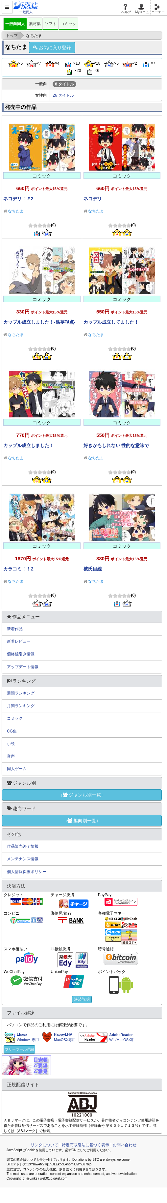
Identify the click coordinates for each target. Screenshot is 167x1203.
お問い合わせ (124, 1145)
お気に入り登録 (52, 47)
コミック (68, 23)
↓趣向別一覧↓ (82, 820)
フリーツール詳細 (19, 1049)
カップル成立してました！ (111, 322)
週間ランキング (21, 693)
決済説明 (82, 999)
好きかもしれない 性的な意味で (116, 445)
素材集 (35, 23)
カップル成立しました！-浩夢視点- (39, 322)
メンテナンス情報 (22, 859)
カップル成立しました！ (28, 445)
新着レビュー (19, 641)
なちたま (16, 211)
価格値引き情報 (21, 654)
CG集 (12, 731)
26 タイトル (63, 95)
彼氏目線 (93, 568)
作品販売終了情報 (22, 846)
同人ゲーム (17, 768)
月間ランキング (21, 705)
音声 (11, 756)
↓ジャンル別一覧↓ (81, 794)
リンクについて (44, 1145)
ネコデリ (93, 198)
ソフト (51, 23)
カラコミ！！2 (18, 568)
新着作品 (15, 629)
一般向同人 (15, 23)
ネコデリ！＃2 (18, 198)
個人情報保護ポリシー (26, 871)
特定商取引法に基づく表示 (85, 1145)
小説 (11, 743)
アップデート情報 (22, 667)
